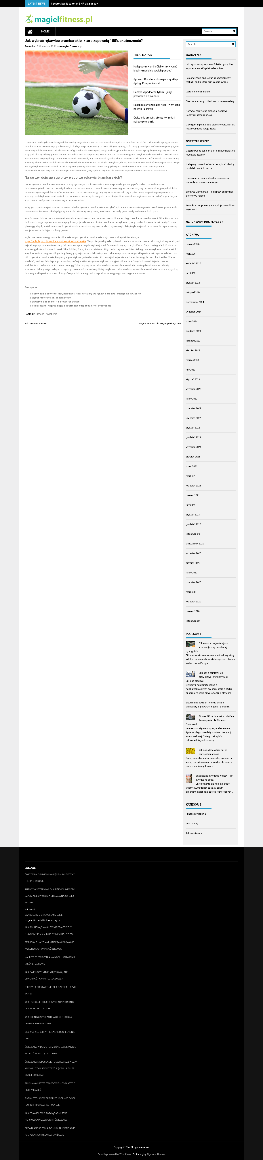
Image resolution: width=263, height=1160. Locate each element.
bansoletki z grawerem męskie (43, 914)
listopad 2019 (193, 621)
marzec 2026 (192, 244)
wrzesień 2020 (193, 553)
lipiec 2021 (191, 466)
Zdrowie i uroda (194, 833)
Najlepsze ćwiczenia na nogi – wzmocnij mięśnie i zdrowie (50, 960)
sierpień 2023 (193, 350)
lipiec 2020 (191, 572)
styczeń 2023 (193, 379)
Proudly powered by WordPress (114, 1154)
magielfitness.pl (71, 46)
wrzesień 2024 (193, 311)
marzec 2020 (192, 611)
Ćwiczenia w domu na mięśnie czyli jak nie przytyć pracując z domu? (50, 1050)
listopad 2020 (193, 534)
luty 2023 (190, 369)
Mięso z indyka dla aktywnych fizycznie (160, 323)
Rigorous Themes (156, 1154)
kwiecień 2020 (193, 601)
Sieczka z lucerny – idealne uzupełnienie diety (210, 101)
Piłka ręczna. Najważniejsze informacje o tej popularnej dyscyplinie (71, 305)
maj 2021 (190, 476)
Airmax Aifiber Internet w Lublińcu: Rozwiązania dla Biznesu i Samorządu (210, 720)
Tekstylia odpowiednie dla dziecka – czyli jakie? (50, 990)
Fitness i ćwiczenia (46, 314)
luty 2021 (190, 505)
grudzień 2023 (193, 331)
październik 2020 (195, 543)
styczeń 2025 (193, 282)
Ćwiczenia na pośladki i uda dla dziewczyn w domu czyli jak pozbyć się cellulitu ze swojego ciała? (51, 1068)
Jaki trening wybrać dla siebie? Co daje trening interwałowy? (49, 1020)
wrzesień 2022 (193, 389)
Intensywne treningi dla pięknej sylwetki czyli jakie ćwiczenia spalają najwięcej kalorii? (50, 896)
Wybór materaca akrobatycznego (51, 297)
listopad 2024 (193, 292)
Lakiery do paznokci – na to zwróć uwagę (55, 301)
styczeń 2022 (193, 427)
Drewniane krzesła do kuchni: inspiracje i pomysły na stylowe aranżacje (50, 1131)
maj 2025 (190, 253)
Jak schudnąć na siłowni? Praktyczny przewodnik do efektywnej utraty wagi (49, 930)
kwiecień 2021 (193, 485)
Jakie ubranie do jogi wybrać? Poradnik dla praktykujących (49, 1005)
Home (45, 31)
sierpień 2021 (193, 456)
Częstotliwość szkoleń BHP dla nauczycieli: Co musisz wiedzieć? (90, 3)
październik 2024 (195, 302)
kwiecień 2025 (193, 263)
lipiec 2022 (191, 398)
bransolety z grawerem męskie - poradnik (208, 706)
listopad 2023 (193, 340)
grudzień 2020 (193, 524)
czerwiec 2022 (193, 408)
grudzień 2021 (193, 437)
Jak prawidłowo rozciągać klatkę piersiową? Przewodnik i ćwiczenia (46, 1116)
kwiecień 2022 (193, 418)
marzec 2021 (192, 495)
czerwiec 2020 (193, 582)
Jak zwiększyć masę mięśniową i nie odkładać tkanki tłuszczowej (46, 975)
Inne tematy (192, 823)
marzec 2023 (192, 360)
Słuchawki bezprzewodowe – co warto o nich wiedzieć (50, 1086)
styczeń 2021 (193, 514)
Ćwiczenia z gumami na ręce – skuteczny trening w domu (50, 877)
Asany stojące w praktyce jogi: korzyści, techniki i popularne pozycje (50, 1101)
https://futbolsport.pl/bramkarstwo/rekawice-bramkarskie (55, 241)
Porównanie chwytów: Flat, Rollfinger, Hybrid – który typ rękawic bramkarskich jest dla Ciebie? (86, 293)
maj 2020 (190, 592)
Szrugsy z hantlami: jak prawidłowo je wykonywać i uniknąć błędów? (207, 677)
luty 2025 (190, 273)
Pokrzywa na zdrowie (36, 323)
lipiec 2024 (191, 321)
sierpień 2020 (193, 563)
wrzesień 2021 (193, 447)
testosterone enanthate (198, 91)
